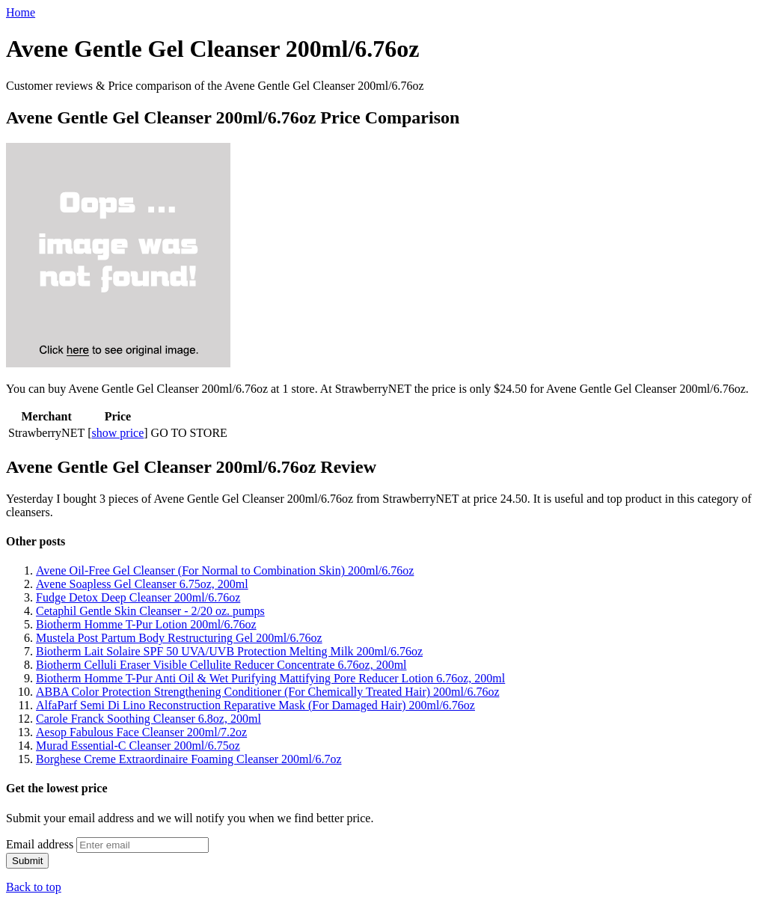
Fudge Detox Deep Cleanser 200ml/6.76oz (138, 597)
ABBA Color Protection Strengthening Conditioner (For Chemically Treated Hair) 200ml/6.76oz (268, 691)
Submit (27, 860)
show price (118, 432)
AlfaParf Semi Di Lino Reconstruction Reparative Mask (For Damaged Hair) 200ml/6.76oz (255, 705)
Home (20, 12)
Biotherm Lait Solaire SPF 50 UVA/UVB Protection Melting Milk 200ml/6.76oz (229, 651)
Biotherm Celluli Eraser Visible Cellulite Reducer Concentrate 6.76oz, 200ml (221, 664)
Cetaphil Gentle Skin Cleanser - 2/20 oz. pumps (150, 610)
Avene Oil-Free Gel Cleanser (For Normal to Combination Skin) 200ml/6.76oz (225, 570)
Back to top (33, 887)
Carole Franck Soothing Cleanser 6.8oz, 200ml (148, 718)
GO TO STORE (189, 432)
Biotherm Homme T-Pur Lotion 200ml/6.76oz (146, 624)
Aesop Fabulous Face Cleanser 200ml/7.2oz (141, 732)
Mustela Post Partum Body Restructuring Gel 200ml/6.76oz (179, 637)
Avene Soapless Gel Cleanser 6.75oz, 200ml (142, 584)
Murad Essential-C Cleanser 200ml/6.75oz (138, 745)
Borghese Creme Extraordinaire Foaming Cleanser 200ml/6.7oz (189, 759)
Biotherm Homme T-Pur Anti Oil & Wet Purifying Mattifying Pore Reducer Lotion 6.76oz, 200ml (270, 678)
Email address (39, 844)
